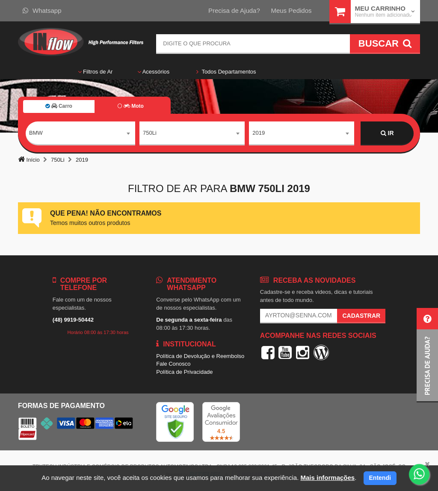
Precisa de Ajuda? (234, 10)
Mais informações (327, 477)
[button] (427, 355)
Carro (58, 106)
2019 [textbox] (258, 133)
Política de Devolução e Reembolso (200, 356)
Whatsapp (42, 10)
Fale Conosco (173, 364)
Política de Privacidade (184, 372)
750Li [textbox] (150, 133)
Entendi (380, 477)
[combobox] (80, 133)
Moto (130, 106)
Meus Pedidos (291, 10)
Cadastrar (361, 315)
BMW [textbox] (36, 133)
